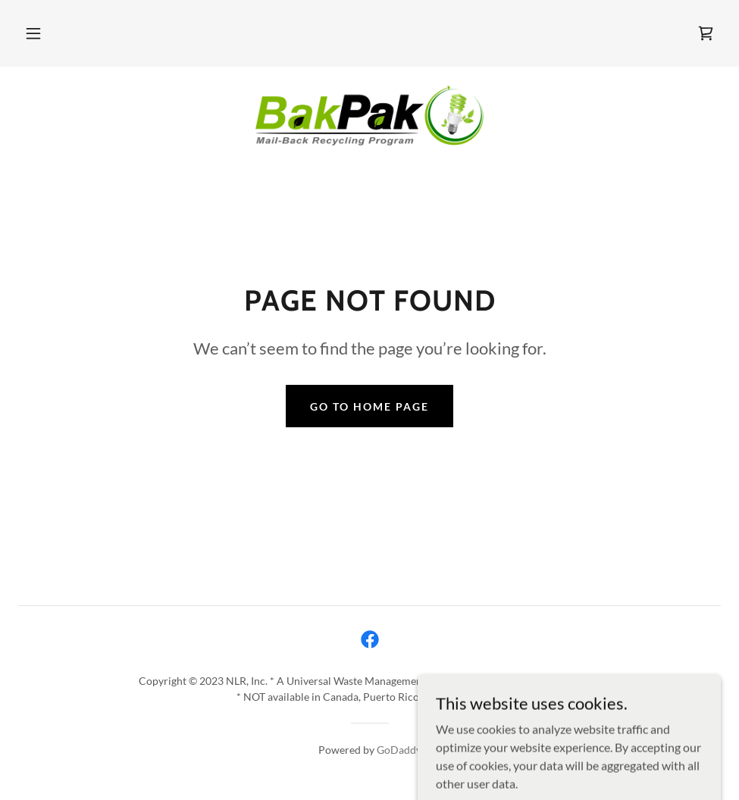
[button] (33, 33)
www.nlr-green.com (552, 680)
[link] (705, 33)
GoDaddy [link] (399, 749)
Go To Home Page (369, 406)
